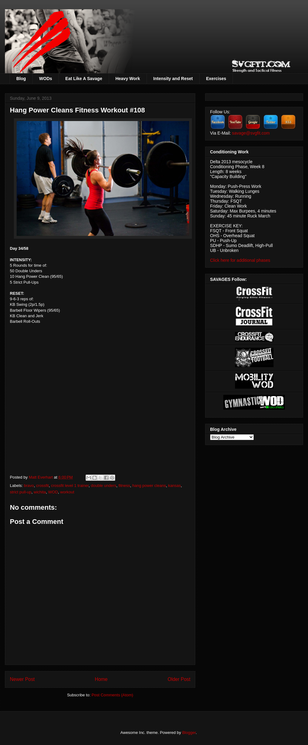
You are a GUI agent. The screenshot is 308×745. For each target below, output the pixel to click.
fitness (124, 485)
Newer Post (22, 679)
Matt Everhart (41, 477)
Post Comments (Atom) (112, 695)
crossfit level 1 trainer (70, 485)
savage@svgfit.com (251, 133)
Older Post (179, 679)
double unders (103, 485)
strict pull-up (20, 492)
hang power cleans (149, 485)
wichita (40, 492)
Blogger (189, 732)
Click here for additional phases (240, 260)
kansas (174, 485)
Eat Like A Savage (83, 78)
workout (67, 492)
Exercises (216, 78)
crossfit (42, 485)
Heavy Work (128, 78)
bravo (29, 485)
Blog (21, 78)
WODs (45, 78)
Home (101, 679)
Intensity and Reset (173, 78)
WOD (53, 492)
